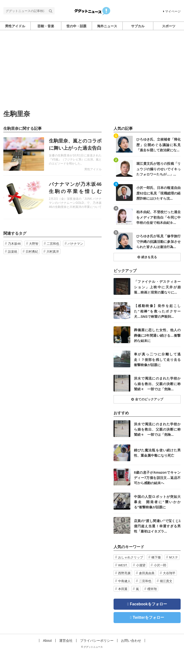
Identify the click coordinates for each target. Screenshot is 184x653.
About (47, 640)
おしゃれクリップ (130, 557)
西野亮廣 (124, 573)
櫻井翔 (152, 589)
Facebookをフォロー (148, 604)
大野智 (33, 243)
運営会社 (66, 640)
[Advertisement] (92, 74)
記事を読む (52, 154)
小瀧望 (140, 565)
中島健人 (124, 581)
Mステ (173, 557)
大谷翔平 (169, 573)
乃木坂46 (14, 243)
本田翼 (122, 589)
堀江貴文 (166, 581)
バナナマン (75, 243)
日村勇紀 (32, 251)
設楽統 (12, 251)
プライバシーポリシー (97, 640)
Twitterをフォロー (148, 617)
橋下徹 (156, 557)
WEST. (123, 565)
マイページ (172, 11)
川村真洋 (52, 251)
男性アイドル (93, 169)
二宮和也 (53, 243)
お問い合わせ (131, 640)
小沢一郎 (160, 565)
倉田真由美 (147, 573)
